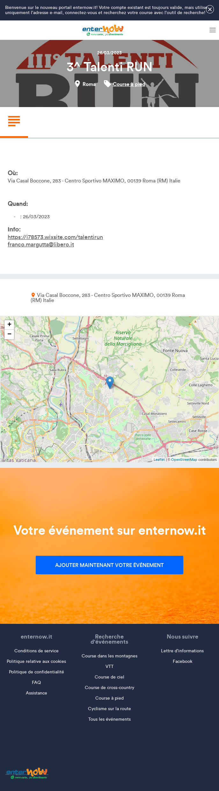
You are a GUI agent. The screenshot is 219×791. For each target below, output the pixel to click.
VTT (109, 666)
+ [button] (9, 325)
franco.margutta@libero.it (41, 244)
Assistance (36, 693)
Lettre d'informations (182, 651)
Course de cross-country (109, 687)
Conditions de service (36, 651)
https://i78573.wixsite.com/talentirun (55, 237)
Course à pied (129, 84)
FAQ (36, 682)
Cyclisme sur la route (109, 708)
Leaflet (159, 459)
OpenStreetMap (184, 459)
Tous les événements (109, 719)
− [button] (9, 334)
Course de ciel (109, 677)
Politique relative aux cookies (36, 661)
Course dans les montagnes (109, 656)
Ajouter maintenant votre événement (109, 565)
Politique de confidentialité (36, 672)
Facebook (182, 661)
